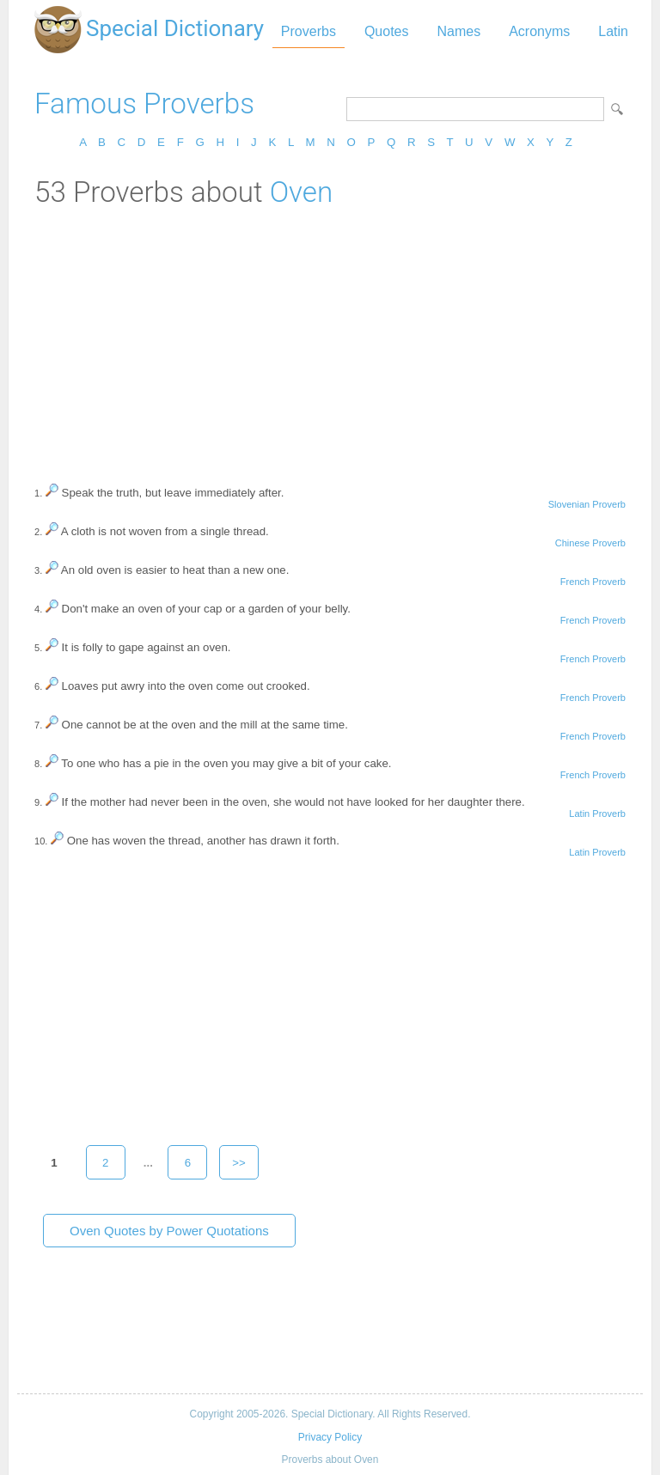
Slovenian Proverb (587, 504)
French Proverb (593, 581)
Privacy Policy (330, 1437)
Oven (301, 192)
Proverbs (308, 31)
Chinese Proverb (590, 543)
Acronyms (539, 31)
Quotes (386, 31)
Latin (613, 31)
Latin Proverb (597, 813)
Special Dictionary (175, 28)
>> (239, 1162)
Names (458, 31)
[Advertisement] (330, 337)
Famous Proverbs (144, 103)
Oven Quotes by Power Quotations (169, 1230)
